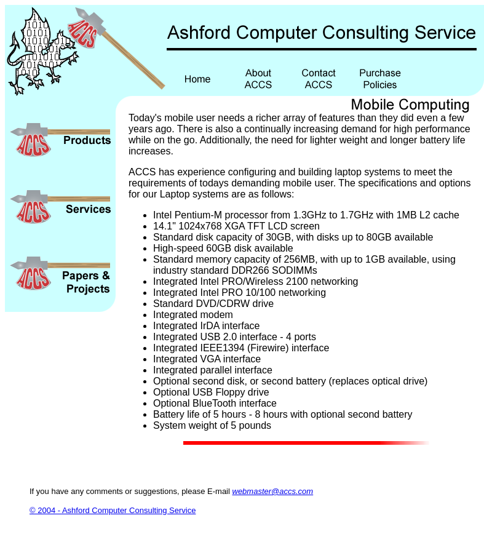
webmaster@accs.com (273, 491)
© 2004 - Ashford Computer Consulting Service (113, 510)
